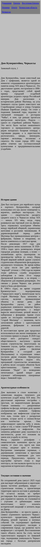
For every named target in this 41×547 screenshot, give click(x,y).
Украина (6, 7)
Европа (16, 3)
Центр (14, 7)
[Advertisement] (20, 38)
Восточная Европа (30, 3)
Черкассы (6, 12)
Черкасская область (28, 7)
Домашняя (6, 3)
